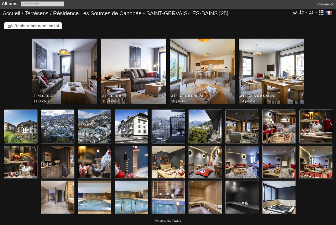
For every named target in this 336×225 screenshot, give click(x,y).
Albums (9, 3)
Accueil (11, 13)
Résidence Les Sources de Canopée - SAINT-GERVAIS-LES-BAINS (135, 13)
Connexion (325, 4)
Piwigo (176, 220)
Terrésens (37, 13)
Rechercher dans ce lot (36, 25)
